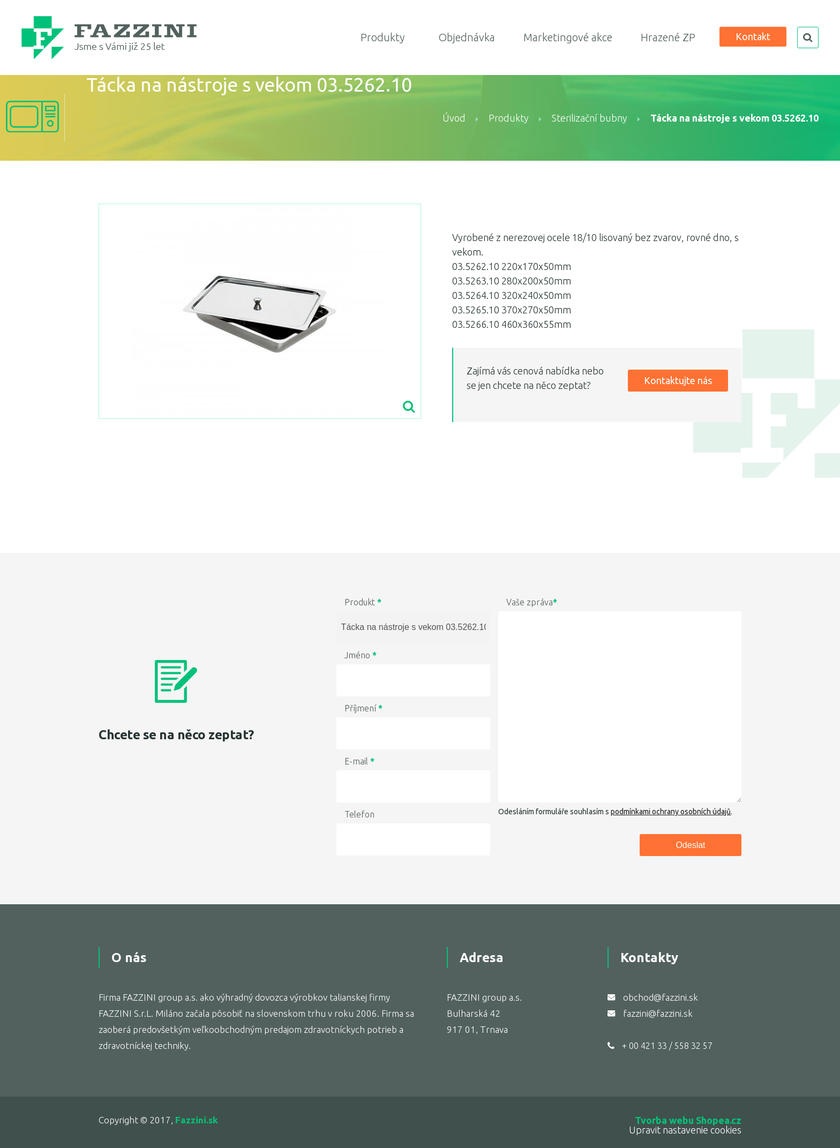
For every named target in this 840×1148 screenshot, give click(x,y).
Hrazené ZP (668, 37)
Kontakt (753, 36)
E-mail (359, 761)
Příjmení (363, 708)
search (808, 37)
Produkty (382, 37)
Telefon (359, 814)
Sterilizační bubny (590, 117)
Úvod (454, 117)
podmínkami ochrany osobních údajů (671, 811)
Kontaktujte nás (678, 380)
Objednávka (466, 37)
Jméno (360, 655)
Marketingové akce (567, 37)
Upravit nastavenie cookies (685, 1129)
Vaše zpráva (531, 602)
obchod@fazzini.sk (660, 997)
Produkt (362, 602)
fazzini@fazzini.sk (658, 1013)
